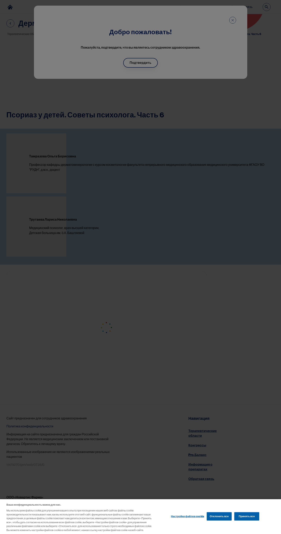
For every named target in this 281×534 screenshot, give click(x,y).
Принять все (247, 521)
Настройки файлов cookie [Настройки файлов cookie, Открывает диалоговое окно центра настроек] (187, 521)
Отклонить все (219, 521)
